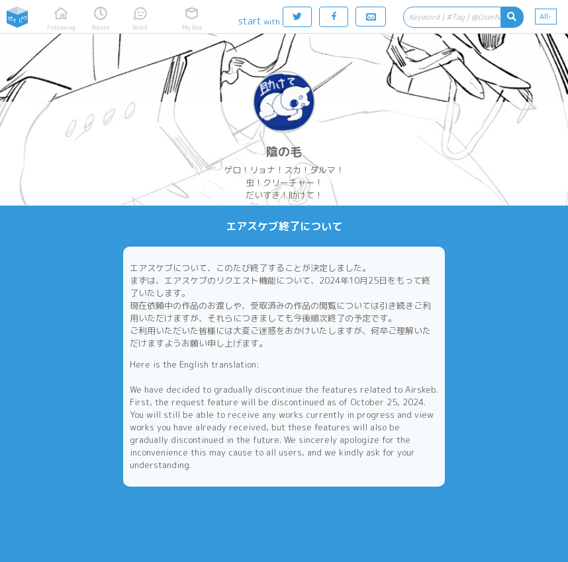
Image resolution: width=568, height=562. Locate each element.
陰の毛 (284, 151)
